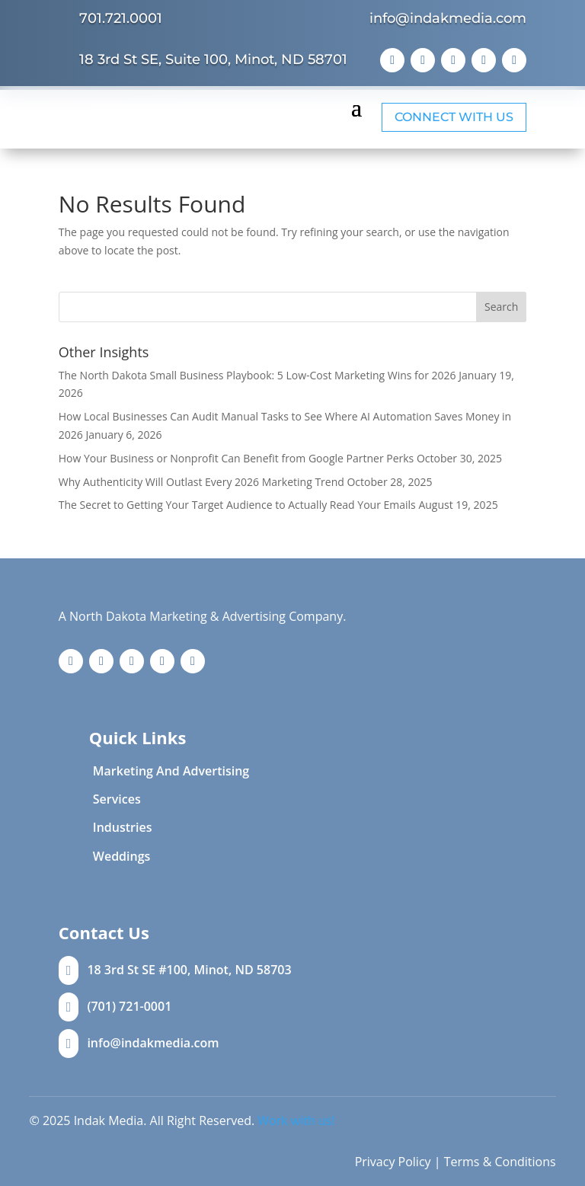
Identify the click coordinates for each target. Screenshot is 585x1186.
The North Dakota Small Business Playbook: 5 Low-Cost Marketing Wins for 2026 (257, 375)
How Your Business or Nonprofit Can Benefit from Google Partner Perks (236, 458)
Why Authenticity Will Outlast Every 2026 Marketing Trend (201, 482)
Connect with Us (454, 117)
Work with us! (295, 1120)
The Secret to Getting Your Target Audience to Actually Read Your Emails (237, 504)
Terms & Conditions (500, 1161)
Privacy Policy (393, 1161)
